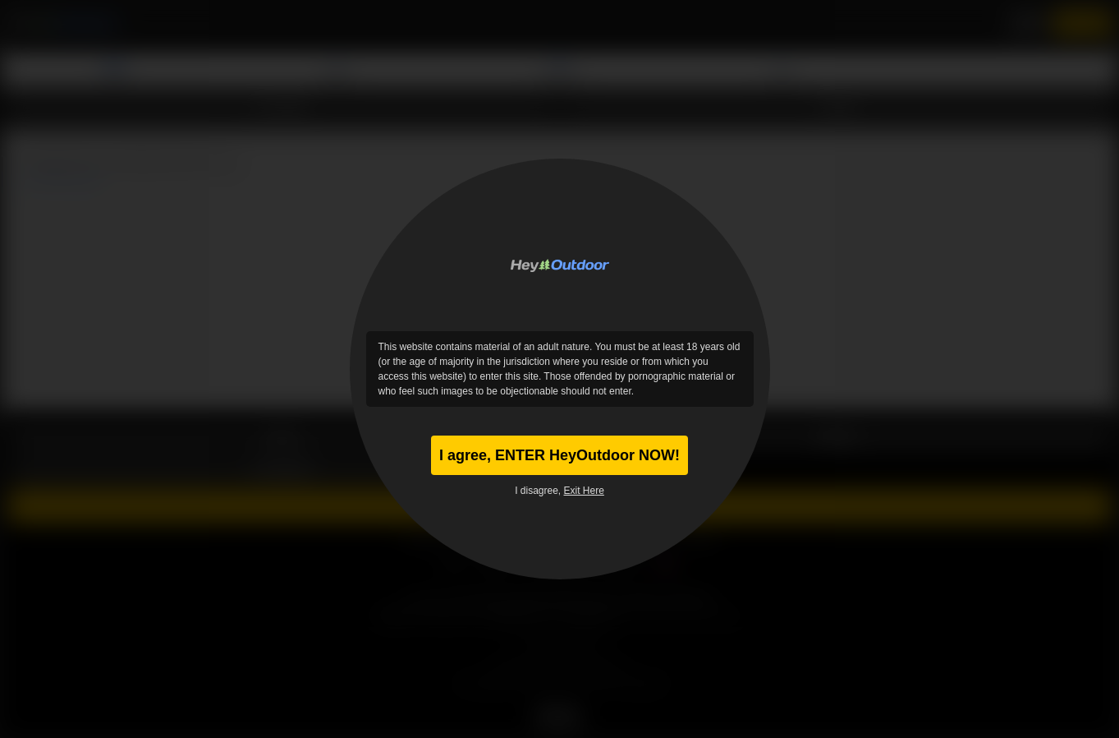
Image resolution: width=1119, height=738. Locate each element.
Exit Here (584, 490)
